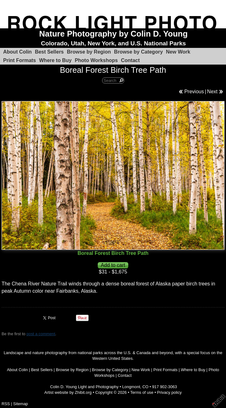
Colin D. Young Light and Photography (84, 386)
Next (212, 91)
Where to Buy (55, 60)
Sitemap (20, 403)
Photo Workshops (96, 60)
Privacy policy (169, 392)
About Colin (17, 52)
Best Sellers (49, 52)
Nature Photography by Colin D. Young (113, 33)
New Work (178, 52)
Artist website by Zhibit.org (68, 392)
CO (145, 386)
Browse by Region (89, 52)
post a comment (40, 333)
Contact (130, 60)
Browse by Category (138, 52)
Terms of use (141, 392)
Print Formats (19, 60)
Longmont (131, 386)
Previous (194, 91)
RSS (6, 403)
